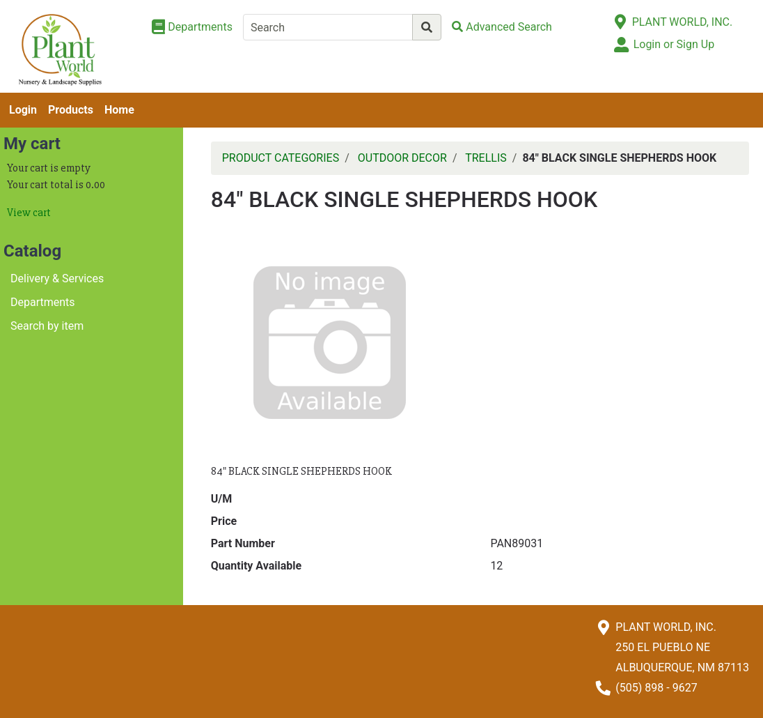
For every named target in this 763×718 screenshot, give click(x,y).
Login (23, 109)
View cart (29, 213)
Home (119, 109)
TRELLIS (486, 158)
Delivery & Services (57, 278)
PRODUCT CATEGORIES (280, 158)
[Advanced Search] (502, 26)
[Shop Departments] (192, 27)
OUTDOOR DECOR (402, 158)
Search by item (47, 326)
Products (70, 109)
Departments (42, 302)
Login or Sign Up (674, 44)
